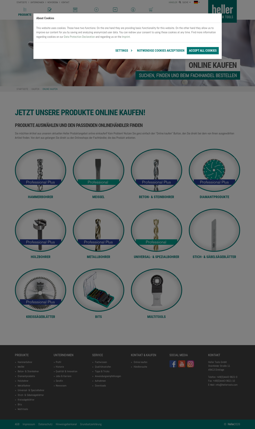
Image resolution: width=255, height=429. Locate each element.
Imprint (126, 37)
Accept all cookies (203, 50)
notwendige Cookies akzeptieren (161, 50)
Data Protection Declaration (79, 37)
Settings (122, 50)
